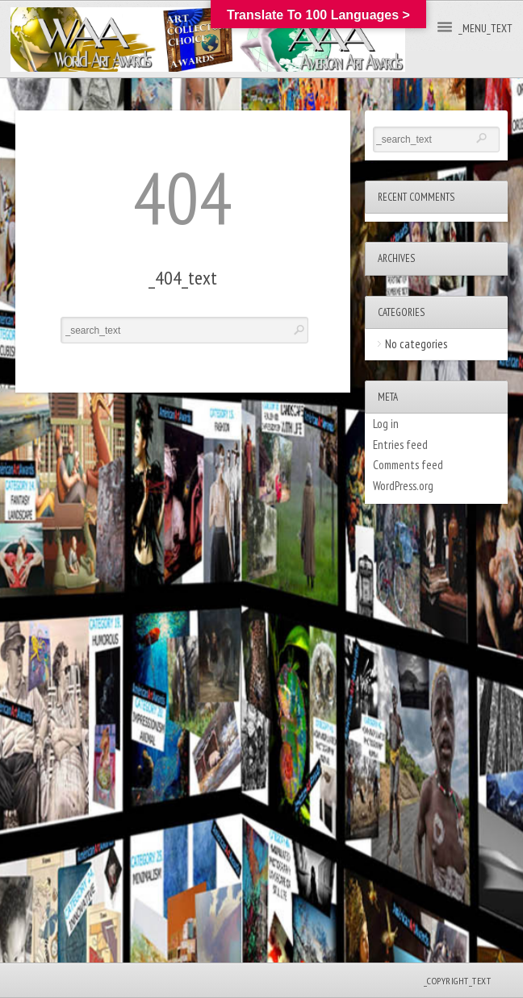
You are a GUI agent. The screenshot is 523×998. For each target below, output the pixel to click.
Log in (386, 423)
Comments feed (408, 464)
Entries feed (400, 444)
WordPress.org (403, 485)
